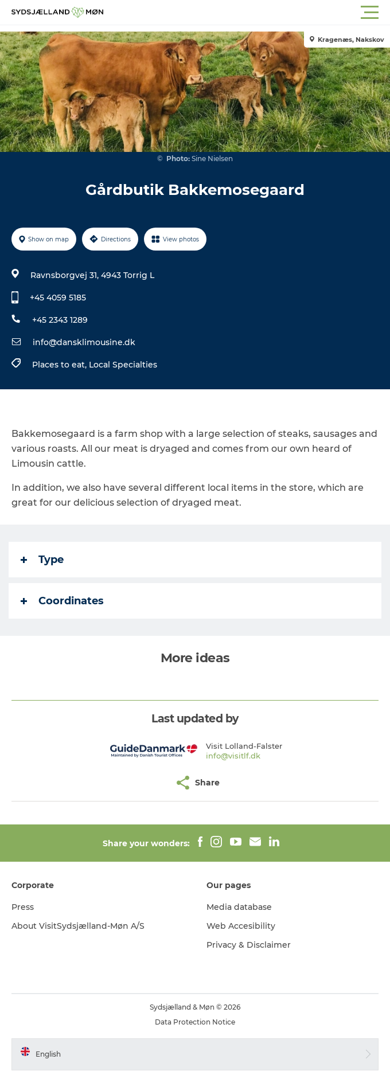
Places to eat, (60, 364)
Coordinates (62, 601)
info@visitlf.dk (233, 755)
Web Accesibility (240, 926)
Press (22, 907)
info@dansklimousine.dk (84, 342)
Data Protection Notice (195, 1022)
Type (42, 559)
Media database (239, 907)
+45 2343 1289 (60, 320)
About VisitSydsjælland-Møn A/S (78, 926)
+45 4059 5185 (58, 297)
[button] (247, 12)
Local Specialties (123, 364)
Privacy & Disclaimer (248, 945)
